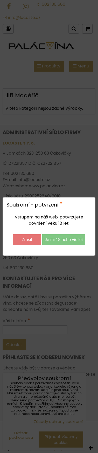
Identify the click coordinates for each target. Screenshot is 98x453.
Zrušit (27, 239)
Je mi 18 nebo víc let (64, 239)
